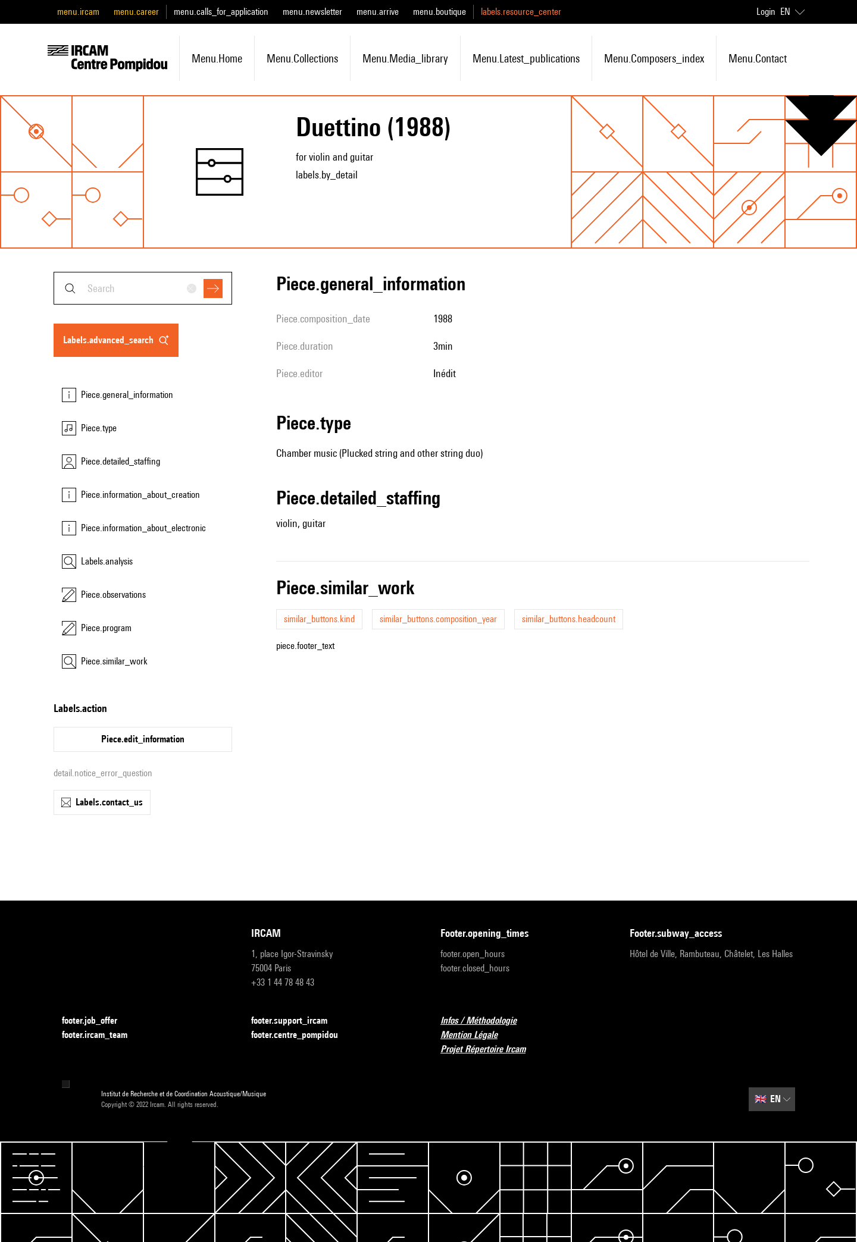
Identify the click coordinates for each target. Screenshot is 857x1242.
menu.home (217, 58)
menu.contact (757, 58)
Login (765, 11)
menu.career (136, 11)
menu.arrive (377, 11)
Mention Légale (476, 1035)
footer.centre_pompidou (301, 1035)
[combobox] (143, 288)
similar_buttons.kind (319, 619)
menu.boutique (439, 11)
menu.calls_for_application (221, 11)
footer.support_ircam (296, 1021)
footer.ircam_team (102, 1035)
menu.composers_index (654, 58)
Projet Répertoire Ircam (490, 1049)
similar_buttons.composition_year (438, 619)
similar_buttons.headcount (568, 619)
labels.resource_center (521, 11)
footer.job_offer (97, 1021)
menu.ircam (78, 11)
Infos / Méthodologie (485, 1021)
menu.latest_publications (526, 58)
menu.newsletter (312, 11)
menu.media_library (405, 58)
